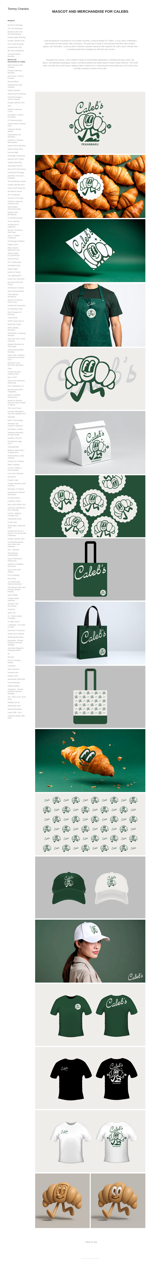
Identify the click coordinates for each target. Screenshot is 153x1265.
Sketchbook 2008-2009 (16, 679)
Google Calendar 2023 (16, 185)
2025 (9, 106)
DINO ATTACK (13, 259)
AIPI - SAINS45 (13, 550)
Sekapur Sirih (13, 676)
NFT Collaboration (14, 262)
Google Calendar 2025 (16, 41)
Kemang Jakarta (14, 498)
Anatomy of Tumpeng (16, 461)
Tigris (10, 368)
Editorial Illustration (15, 709)
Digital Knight (13, 269)
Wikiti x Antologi (13, 465)
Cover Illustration (14, 683)
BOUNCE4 (12, 477)
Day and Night (13, 152)
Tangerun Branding (15, 162)
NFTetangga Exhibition (16, 241)
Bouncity (11, 657)
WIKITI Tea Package (15, 420)
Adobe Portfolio (94, 1258)
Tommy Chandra (18, 8)
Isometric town (13, 672)
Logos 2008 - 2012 (15, 712)
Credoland (11, 666)
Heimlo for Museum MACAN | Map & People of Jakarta (17, 403)
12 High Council (13, 622)
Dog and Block (13, 82)
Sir (9, 654)
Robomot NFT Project (16, 159)
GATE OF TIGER (14, 272)
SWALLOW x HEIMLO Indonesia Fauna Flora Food (16, 357)
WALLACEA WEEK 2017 (17, 505)
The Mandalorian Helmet (17, 181)
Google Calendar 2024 (16, 103)
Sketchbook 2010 (14, 706)
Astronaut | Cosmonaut (16, 630)
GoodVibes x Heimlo (15, 429)
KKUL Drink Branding (16, 44)
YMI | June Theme (14, 408)
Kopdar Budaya (13, 686)
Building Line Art (14, 702)
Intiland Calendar (14, 90)
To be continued (13, 221)
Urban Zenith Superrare (16, 188)
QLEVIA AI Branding (15, 25)
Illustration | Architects (16, 489)
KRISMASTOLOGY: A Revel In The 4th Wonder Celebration (17, 533)
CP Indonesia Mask (15, 120)
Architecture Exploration (16, 305)
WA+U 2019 (12, 377)
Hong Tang (12, 578)
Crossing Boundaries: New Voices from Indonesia (16, 544)
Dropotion (11, 609)
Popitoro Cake (13, 480)
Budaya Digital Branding (17, 37)
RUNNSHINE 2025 (15, 47)
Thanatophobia (13, 447)
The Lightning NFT (15, 276)
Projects (11, 20)
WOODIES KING (14, 266)
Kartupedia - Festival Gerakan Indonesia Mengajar (15, 642)
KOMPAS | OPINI (14, 501)
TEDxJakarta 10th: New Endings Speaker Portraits (16, 589)
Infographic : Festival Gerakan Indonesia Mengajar (15, 691)
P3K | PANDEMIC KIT (16, 386)
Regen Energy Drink (15, 149)
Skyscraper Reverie (15, 166)
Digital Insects (13, 244)
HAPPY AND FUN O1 (16, 321)
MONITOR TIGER (14, 324)
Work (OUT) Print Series (17, 169)
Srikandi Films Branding (16, 146)
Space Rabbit (13, 595)
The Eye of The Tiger (15, 198)
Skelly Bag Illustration (16, 637)
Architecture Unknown (16, 288)
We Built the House (15, 191)
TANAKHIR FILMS (14, 519)
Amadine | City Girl (15, 438)
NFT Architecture (14, 195)
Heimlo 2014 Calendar (16, 634)
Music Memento (13, 669)
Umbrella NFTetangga (16, 172)
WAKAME (11, 417)
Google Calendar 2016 (16, 539)
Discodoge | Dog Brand (16, 156)
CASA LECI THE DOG (16, 279)
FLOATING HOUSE (15, 218)
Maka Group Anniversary (17, 94)
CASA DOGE (12, 318)
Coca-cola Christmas (15, 473)
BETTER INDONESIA (16, 51)
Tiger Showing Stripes (16, 291)
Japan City (12, 613)
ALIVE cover (12, 522)
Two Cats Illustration (15, 28)
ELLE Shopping (13, 575)
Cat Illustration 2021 (15, 309)
